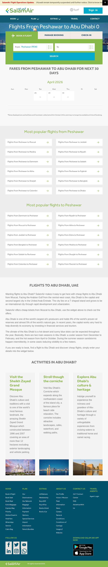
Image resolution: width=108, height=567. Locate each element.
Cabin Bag (9, 529)
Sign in (93, 10)
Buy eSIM (42, 501)
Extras (54, 19)
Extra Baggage (10, 505)
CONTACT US (95, 20)
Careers (59, 512)
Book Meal (9, 501)
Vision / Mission (62, 498)
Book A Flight (10, 494)
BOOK (13, 19)
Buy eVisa (42, 505)
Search (54, 56)
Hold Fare (8, 519)
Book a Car (43, 512)
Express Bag (9, 508)
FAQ (74, 501)
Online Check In (11, 515)
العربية (74, 9)
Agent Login (94, 496)
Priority (8, 512)
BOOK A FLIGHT (22, 36)
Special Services (28, 519)
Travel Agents (74, 20)
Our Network (27, 501)
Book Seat (9, 498)
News (58, 508)
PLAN (33, 19)
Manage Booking (54, 35)
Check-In (86, 35)
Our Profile (60, 494)
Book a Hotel (44, 508)
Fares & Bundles (28, 529)
